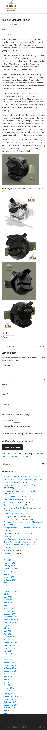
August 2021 (9, 625)
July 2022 (8, 602)
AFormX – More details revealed (18, 476)
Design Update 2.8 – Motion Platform (20, 485)
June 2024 (8, 582)
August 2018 (9, 707)
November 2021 (11, 619)
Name (5, 384)
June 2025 (8, 574)
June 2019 (8, 679)
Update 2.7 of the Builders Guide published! (22, 508)
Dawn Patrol (9, 553)
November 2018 (11, 699)
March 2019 (9, 688)
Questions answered (13, 499)
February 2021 (10, 639)
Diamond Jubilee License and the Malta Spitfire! (24, 522)
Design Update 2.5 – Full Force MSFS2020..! (22, 527)
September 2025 (11, 571)
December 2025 (11, 568)
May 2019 (8, 682)
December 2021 (11, 616)
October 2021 (10, 622)
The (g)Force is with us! (14, 542)
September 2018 (11, 705)
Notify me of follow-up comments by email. (22, 433)
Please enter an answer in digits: (17, 414)
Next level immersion (13, 519)
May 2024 (8, 585)
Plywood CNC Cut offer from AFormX (19, 491)
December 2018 (11, 696)
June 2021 (8, 631)
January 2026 (9, 565)
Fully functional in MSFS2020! (16, 539)
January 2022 (9, 614)
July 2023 (8, 594)
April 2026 (8, 560)
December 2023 (11, 591)
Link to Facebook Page (13, 717)
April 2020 (8, 656)
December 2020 (11, 642)
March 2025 (9, 577)
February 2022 (10, 611)
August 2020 (9, 648)
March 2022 (9, 608)
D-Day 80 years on (12, 516)
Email (5, 394)
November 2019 (11, 665)
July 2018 (8, 710)
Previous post (9, 347)
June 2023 (8, 597)
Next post (40, 347)
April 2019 (8, 685)
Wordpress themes (17, 727)
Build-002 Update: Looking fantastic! (19, 544)
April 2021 (8, 633)
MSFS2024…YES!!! (11, 502)
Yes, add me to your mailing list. (18, 426)
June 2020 (8, 651)
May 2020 (8, 653)
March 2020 (9, 659)
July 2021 (8, 628)
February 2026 (10, 563)
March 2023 (9, 599)
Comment (7, 365)
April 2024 (8, 588)
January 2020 (9, 662)
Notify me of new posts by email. (17, 441)
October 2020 (10, 645)
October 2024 (10, 580)
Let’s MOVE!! (9, 496)
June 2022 (8, 605)
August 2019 (9, 673)
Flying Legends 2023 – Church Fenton (20, 533)
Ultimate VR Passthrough (15, 513)
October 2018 (10, 702)
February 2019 (10, 690)
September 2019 (11, 671)
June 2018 (8, 713)
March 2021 (9, 636)
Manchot (17, 24)
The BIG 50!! (9, 550)
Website (5, 404)
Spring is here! (10, 505)
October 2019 (10, 668)
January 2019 (9, 693)
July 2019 (8, 676)
